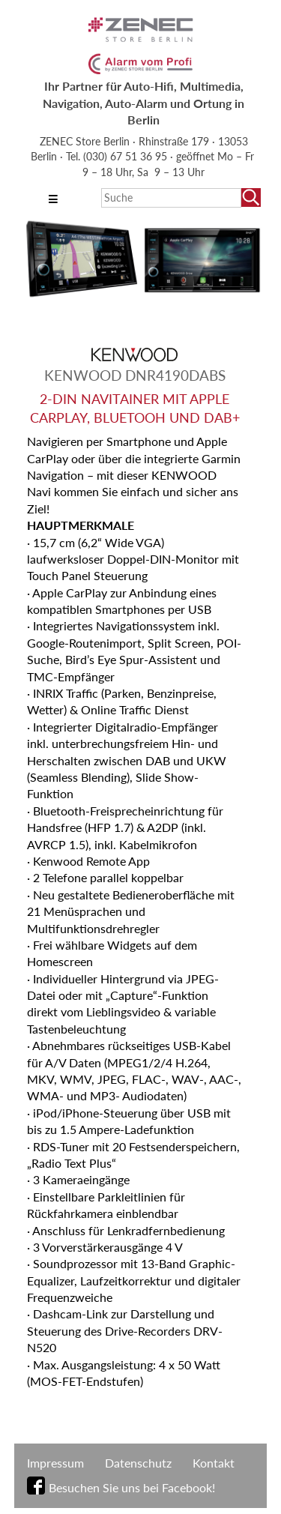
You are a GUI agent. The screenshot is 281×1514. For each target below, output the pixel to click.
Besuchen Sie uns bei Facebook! (132, 1487)
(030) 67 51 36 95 (126, 156)
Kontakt (214, 1463)
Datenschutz (138, 1463)
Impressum (55, 1463)
